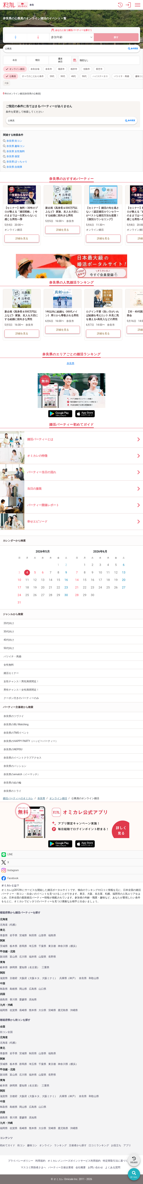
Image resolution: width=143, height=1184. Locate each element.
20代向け (9, 623)
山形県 (42, 935)
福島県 (52, 935)
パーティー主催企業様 (60, 1167)
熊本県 (33, 1010)
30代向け (9, 631)
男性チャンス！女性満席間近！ (21, 689)
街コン (21, 1145)
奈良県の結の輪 (12, 782)
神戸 (71, 978)
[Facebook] (71, 878)
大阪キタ (34, 978)
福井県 (33, 956)
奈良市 (48, 69)
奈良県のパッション (15, 766)
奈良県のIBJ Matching (16, 724)
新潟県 (4, 956)
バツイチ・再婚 (121, 76)
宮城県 (23, 935)
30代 (63, 76)
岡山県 (23, 988)
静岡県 (13, 967)
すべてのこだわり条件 (33, 76)
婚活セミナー (11, 673)
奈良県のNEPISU (13, 749)
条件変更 (133, 48)
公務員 (10, 76)
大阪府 (23, 978)
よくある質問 (112, 1167)
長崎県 (23, 1010)
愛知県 (23, 967)
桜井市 (74, 69)
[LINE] (71, 854)
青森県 (4, 935)
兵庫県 (63, 978)
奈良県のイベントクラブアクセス (22, 757)
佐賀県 (13, 1010)
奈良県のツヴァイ (14, 716)
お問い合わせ (95, 1167)
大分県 (42, 1010)
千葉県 (42, 946)
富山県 (13, 956)
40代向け (9, 639)
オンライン (45, 1145)
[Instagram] (71, 870)
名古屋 (33, 967)
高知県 (33, 999)
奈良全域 (35, 69)
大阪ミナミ (48, 978)
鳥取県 (4, 988)
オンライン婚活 (15, 69)
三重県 (45, 967)
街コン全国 (6, 1032)
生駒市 (86, 69)
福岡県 (4, 1010)
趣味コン (32, 1145)
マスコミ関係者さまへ (33, 1167)
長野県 (52, 956)
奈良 (32, 5)
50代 (84, 76)
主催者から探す (78, 1145)
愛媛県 (23, 999)
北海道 (4, 924)
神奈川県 (63, 946)
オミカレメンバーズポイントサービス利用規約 (74, 1160)
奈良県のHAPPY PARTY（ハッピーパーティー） (31, 741)
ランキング (60, 1145)
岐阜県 (4, 967)
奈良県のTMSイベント (16, 732)
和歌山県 (94, 978)
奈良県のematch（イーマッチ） (22, 774)
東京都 (52, 946)
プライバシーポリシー (20, 1160)
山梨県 (42, 956)
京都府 (13, 978)
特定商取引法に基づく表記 (118, 1160)
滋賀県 (4, 978)
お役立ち (116, 1145)
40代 (73, 76)
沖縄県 (74, 1010)
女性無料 (9, 664)
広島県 (33, 988)
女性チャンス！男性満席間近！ (21, 681)
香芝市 (99, 69)
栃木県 (13, 946)
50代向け (9, 648)
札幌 (12, 924)
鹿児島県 (63, 1010)
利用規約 (40, 1160)
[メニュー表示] (137, 5)
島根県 (13, 988)
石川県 (23, 956)
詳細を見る (22, 238)
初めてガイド (7, 1145)
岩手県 (13, 935)
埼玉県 (33, 946)
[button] (120, 5)
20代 (52, 76)
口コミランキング (99, 1145)
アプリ (127, 1145)
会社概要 (81, 1167)
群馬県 (23, 946)
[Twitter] (71, 862)
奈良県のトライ (12, 790)
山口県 (42, 988)
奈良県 (70, 363)
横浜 (73, 946)
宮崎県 (52, 1010)
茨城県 (4, 946)
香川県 (13, 999)
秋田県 (33, 935)
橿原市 (61, 69)
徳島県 (4, 999)
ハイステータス (100, 76)
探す (116, 37)
